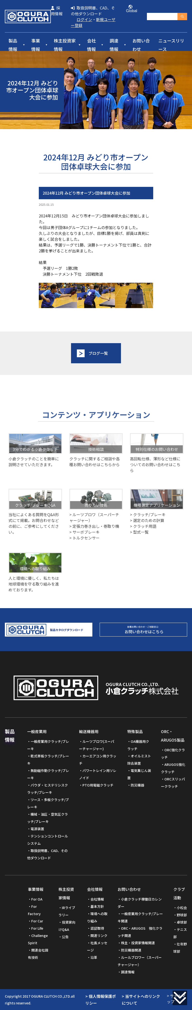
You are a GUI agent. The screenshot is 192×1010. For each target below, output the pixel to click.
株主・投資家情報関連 (138, 942)
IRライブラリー (66, 911)
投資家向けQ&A (66, 926)
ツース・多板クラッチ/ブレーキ (48, 803)
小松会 (182, 907)
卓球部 (182, 922)
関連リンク (98, 935)
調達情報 (114, 45)
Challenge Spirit (38, 939)
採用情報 (57, 11)
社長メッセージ (97, 946)
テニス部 (180, 933)
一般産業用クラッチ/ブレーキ (48, 745)
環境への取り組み (97, 917)
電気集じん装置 (139, 774)
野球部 (182, 914)
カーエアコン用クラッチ (97, 759)
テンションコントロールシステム (47, 840)
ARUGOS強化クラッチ (173, 768)
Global (130, 9)
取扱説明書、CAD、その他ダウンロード (93, 11)
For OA (36, 899)
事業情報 (35, 45)
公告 (65, 936)
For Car (37, 921)
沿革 (93, 957)
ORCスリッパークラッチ (173, 783)
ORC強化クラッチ (173, 753)
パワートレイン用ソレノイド (97, 774)
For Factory (34, 910)
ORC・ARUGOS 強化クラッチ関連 (140, 932)
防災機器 (137, 785)
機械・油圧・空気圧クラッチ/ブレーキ (47, 818)
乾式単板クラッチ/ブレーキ (48, 759)
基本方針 (97, 906)
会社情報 (91, 45)
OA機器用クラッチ (138, 745)
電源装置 (37, 828)
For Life (37, 928)
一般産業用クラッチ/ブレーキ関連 (140, 917)
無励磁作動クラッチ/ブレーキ (48, 774)
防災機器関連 (131, 950)
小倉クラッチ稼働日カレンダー (140, 903)
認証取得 (97, 928)
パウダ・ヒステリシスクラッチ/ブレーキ (47, 789)
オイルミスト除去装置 (139, 759)
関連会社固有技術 (38, 954)
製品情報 (12, 45)
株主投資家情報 (65, 45)
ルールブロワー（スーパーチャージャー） (140, 961)
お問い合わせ (141, 45)
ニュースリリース (171, 45)
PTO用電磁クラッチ (97, 785)
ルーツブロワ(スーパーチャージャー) (96, 745)
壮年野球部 (180, 948)
